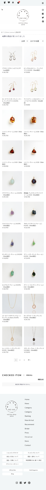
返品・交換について (12, 460)
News (27, 403)
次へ (29, 360)
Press (27, 433)
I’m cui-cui (28, 437)
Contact (28, 445)
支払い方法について (12, 456)
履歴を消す (41, 379)
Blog (12, 474)
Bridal (27, 428)
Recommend (29, 424)
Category (28, 408)
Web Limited (10, 32)
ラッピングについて (33, 453)
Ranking (28, 416)
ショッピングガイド (12, 453)
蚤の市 (18, 32)
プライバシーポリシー (12, 464)
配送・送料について (33, 456)
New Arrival (29, 420)
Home (27, 399)
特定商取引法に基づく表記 (33, 460)
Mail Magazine (33, 470)
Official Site (12, 470)
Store (27, 441)
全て (2, 32)
